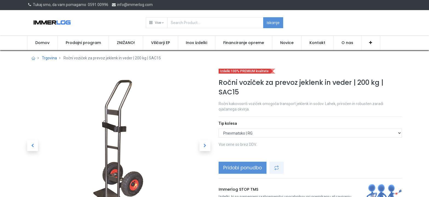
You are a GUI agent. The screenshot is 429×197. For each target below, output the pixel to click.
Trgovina (49, 58)
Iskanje (273, 22)
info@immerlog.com (132, 4)
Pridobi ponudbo (242, 167)
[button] (156, 22)
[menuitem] (42, 43)
